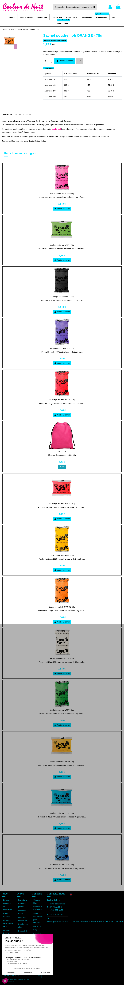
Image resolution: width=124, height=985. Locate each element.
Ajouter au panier (64, 61)
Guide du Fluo (36, 901)
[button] (12, 17)
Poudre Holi (22, 931)
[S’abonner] (39, 975)
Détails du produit (23, 114)
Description (7, 114)
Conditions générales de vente (8, 923)
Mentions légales (6, 931)
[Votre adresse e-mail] (19, 975)
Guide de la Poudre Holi (37, 908)
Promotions (22, 900)
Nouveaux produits (22, 905)
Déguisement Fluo (23, 925)
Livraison (6, 900)
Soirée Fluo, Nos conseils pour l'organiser (38, 918)
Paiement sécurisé (6, 915)
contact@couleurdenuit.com (57, 922)
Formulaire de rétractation (7, 907)
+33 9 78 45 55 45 (56, 914)
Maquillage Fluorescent (22, 918)
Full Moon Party (37, 927)
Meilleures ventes (22, 912)
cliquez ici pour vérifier (116, 921)
